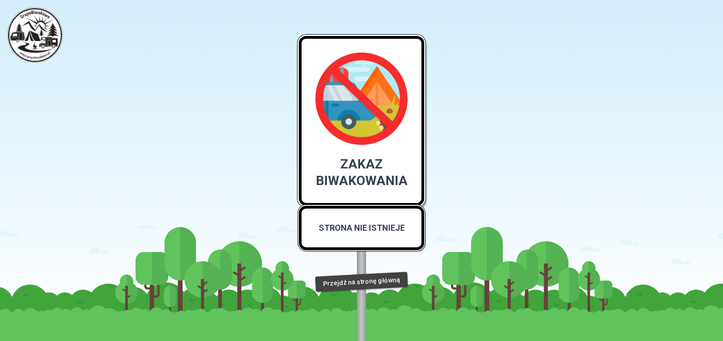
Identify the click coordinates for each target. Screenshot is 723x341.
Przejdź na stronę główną (361, 282)
